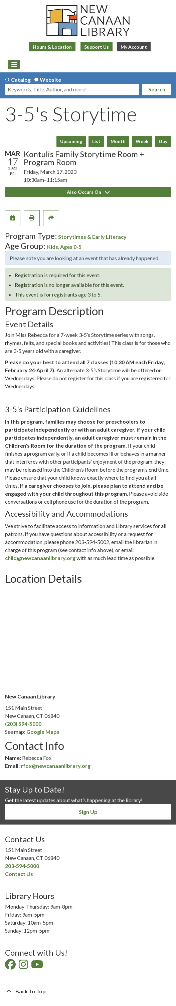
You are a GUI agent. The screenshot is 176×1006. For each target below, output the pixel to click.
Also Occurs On (88, 192)
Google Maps (42, 731)
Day (163, 141)
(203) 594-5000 (23, 723)
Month (118, 141)
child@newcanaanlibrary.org (40, 558)
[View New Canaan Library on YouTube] (37, 966)
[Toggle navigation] (14, 64)
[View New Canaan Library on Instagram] (24, 966)
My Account (134, 47)
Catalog (21, 79)
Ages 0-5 (70, 246)
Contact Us (19, 874)
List (96, 141)
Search (156, 89)
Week (142, 141)
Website (50, 79)
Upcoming (71, 141)
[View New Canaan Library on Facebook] (11, 966)
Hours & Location (52, 47)
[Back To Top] (88, 991)
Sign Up (88, 812)
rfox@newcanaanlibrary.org (56, 766)
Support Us (96, 47)
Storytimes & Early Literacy (92, 236)
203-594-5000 (22, 866)
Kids (52, 246)
